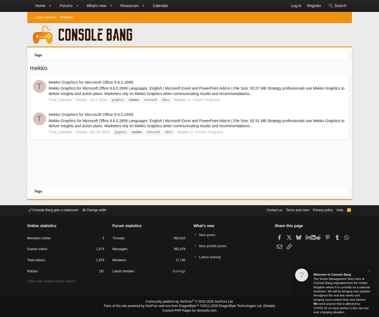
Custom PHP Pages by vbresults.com (189, 310)
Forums (66, 6)
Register (66, 17)
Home (40, 6)
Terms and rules (290, 210)
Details (262, 306)
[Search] (337, 6)
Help (336, 210)
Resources (129, 6)
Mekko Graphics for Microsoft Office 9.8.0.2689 (92, 83)
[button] (50, 6)
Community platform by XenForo (189, 302)
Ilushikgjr (178, 272)
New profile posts (214, 246)
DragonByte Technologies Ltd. (236, 306)
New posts (208, 235)
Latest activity (45, 17)
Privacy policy (318, 210)
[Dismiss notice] (369, 271)
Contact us (266, 210)
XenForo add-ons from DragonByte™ (173, 306)
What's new (96, 6)
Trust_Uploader (62, 101)
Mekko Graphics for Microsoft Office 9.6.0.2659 (92, 115)
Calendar (160, 6)
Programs (214, 101)
